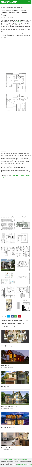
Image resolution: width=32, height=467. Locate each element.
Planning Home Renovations (8, 447)
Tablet (22, 175)
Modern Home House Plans (8, 427)
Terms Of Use (21, 459)
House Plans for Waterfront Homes (9, 406)
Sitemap (5, 459)
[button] (29, 2)
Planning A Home (5, 345)
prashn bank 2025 (28, 464)
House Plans (3, 17)
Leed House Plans (9, 181)
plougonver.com (9, 1)
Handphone (15, 175)
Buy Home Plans (5, 386)
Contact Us (10, 459)
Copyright (15, 459)
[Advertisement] (16, 55)
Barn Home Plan (5, 365)
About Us (26, 459)
